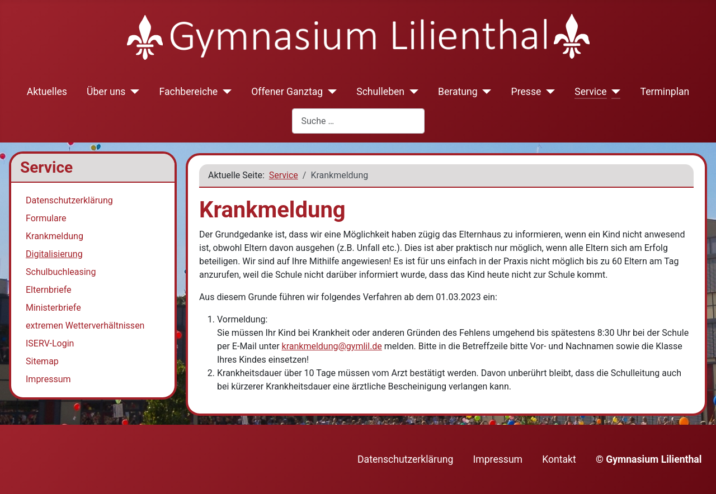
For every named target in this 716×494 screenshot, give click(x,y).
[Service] (614, 91)
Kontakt (559, 459)
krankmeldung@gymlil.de (332, 346)
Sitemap (42, 361)
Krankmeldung (54, 236)
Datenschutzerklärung (69, 200)
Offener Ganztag (287, 91)
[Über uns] (132, 91)
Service (590, 91)
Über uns (106, 91)
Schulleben (380, 91)
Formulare (46, 218)
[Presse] (548, 91)
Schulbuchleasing (61, 272)
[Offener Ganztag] (330, 91)
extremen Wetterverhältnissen (85, 325)
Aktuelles (47, 91)
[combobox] (358, 121)
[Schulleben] (411, 91)
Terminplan (665, 91)
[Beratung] (485, 91)
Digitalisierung (54, 254)
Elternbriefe (49, 289)
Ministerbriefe (53, 307)
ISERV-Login (50, 343)
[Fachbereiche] (225, 91)
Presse (526, 91)
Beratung (458, 91)
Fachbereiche (188, 91)
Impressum (48, 379)
